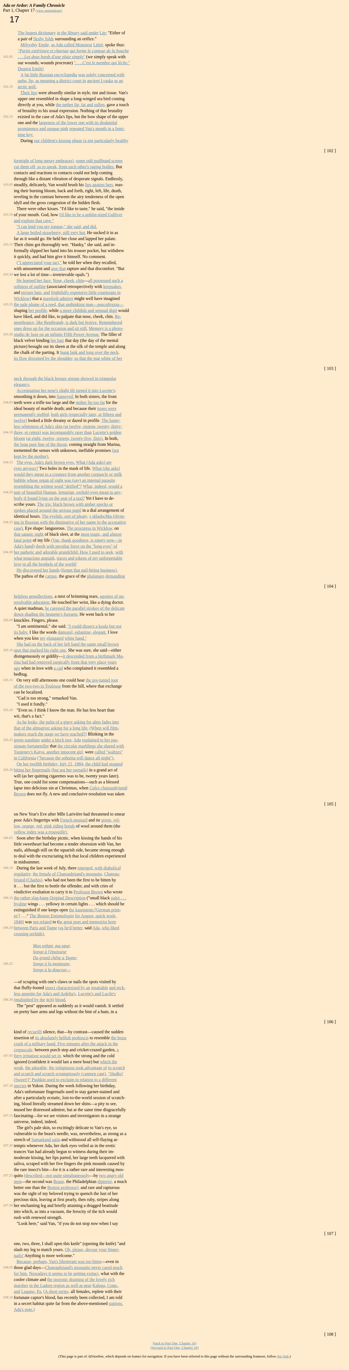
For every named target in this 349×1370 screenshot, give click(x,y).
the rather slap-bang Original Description (50, 898)
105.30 (8, 770)
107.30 (8, 1205)
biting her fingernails (32, 770)
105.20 (8, 710)
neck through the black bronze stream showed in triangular (65, 378)
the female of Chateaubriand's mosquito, (68, 874)
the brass (118, 1037)
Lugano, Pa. (31, 1291)
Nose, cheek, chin (68, 280)
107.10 (8, 1085)
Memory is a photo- (106, 328)
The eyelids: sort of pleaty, (65, 516)
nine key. (26, 134)
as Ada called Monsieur (71, 44)
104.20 (8, 492)
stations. (116, 1303)
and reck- (117, 987)
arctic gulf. (27, 86)
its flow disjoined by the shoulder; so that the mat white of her (68, 358)
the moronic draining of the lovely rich (81, 1279)
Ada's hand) (24, 546)
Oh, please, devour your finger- (92, 1249)
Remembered (110, 322)
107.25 (8, 1175)
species (20, 1085)
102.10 (8, 86)
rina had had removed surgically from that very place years (65, 662)
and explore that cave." (34, 220)
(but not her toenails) (70, 770)
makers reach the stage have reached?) (50, 734)
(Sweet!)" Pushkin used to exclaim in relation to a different (65, 1079)
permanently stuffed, (32, 414)
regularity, (23, 874)
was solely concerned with (101, 74)
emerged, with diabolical (99, 868)
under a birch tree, (57, 740)
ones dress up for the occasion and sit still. (51, 328)
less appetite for (27, 993)
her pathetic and (28, 552)
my (42, 638)
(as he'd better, (70, 927)
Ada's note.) (24, 1309)
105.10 (8, 650)
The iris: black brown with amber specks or (75, 504)
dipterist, (105, 1181)
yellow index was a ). (41, 832)
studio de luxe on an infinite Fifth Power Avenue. (57, 334)
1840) (19, 922)
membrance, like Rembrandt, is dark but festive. (56, 322)
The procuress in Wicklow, (90, 528)
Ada (77, 740)
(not (115, 450)
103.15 (8, 244)
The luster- (110, 420)
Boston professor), (63, 1187)
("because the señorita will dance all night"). (76, 758)
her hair (57, 340)
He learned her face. (34, 280)
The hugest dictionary (37, 32)
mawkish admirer (58, 298)
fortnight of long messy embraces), (44, 160)
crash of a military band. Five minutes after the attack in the (66, 1043)
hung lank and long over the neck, (89, 352)
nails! (19, 1255)
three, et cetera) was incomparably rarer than (53, 432)
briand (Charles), (28, 880)
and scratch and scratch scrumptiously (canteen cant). (60, 1073)
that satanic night (29, 534)
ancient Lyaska (100, 80)
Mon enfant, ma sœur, (52, 945)
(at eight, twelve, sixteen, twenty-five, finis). (65, 438)
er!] (17, 916)
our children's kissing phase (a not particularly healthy (81, 140)
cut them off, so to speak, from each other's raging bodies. (64, 166)
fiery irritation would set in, (38, 1055)
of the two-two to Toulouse (37, 686)
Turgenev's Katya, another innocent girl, (49, 752)
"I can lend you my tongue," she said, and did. (57, 226)
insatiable (99, 987)
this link (282, 1356)
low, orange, (24, 826)
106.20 (8, 927)
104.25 (8, 522)
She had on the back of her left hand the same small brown (68, 644)
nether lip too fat (90, 402)
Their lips (28, 92)
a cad (58, 668)
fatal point (23, 540)
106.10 (8, 868)
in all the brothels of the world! (49, 564)
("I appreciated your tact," (39, 262)
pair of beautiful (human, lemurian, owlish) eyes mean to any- (68, 492)
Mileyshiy (28, 44)
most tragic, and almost (101, 534)
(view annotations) (49, 10)
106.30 (8, 999)
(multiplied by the (29, 999)
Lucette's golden (107, 432)
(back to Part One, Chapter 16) (174, 1343)
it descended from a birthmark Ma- (93, 656)
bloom (19, 438)
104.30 (8, 552)
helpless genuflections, (34, 596)
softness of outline (30, 286)
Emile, (44, 44)
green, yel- (110, 820)
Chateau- (112, 874)
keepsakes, (112, 286)
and (17, 1291)
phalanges (95, 576)
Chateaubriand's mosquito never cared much (83, 1267)
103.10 (8, 214)
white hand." (76, 638)
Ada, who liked (105, 927)
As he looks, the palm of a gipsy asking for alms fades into (68, 722)
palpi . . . (118, 898)
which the (108, 1061)
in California (25, 758)
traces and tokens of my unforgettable (89, 558)
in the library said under (78, 32)
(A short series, (56, 1291)
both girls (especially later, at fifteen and (86, 414)
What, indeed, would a (102, 486)
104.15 (8, 462)
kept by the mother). (31, 456)
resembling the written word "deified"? (48, 486)
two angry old (111, 1175)
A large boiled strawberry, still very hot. (51, 232)
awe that (58, 268)
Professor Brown (88, 892)
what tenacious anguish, (35, 558)
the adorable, (36, 1067)
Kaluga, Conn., (105, 1285)
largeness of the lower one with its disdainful (78, 122)
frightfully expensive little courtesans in (86, 292)
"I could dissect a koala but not (95, 626)
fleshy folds (43, 38)
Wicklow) (22, 298)
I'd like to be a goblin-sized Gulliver (90, 214)
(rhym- (118, 516)
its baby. (21, 632)
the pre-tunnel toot (102, 680)
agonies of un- (112, 596)
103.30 (8, 334)
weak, (19, 1067)
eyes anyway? (26, 468)
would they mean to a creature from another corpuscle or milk (68, 474)
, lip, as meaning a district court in (56, 80)
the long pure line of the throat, (41, 444)
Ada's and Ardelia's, (59, 993)
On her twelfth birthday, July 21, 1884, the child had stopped (70, 764)
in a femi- (116, 128)
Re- (118, 316)
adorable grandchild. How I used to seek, (78, 552)
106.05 (8, 838)
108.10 (8, 1297)
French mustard (74, 820)
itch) (50, 999)
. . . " (51, 56)
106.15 (8, 898)
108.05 (8, 1267)
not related (42, 922)
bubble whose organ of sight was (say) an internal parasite (64, 480)
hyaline (20, 904)
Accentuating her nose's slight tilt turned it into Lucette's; (66, 390)
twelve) (20, 420)
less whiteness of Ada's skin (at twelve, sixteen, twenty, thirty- (68, 426)
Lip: (103, 32)
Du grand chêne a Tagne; (55, 957)
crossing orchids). (29, 933)
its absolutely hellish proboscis (62, 1037)
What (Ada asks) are (94, 462)
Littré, (98, 44)
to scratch (116, 1067)
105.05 (8, 620)
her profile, (38, 310)
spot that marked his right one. (40, 650)
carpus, (51, 576)
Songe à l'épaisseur (50, 951)
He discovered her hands (38, 570)
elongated (55, 638)
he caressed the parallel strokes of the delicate (85, 608)
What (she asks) (106, 468)
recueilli (35, 1031)
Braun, (59, 1181)
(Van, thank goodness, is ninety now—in (86, 540)
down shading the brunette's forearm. (46, 614)
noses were (106, 408)
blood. (60, 999)
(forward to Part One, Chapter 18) (174, 1348)
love (18, 564)
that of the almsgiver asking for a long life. (51, 728)
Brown (20, 794)
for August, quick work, (95, 916)
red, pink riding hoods (55, 826)
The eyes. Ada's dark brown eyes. (46, 462)
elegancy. (22, 384)
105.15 (8, 680)
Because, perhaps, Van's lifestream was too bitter (59, 1261)
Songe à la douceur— (52, 969)
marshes (21, 1285)
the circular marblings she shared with (91, 746)
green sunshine (27, 740)
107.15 (8, 1115)
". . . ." (102, 62)
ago (17, 668)
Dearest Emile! (31, 68)
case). (19, 528)
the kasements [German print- (95, 910)
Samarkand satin (45, 1139)
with (119, 552)
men (18, 1181)
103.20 (8, 274)
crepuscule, (24, 1049)
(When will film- (104, 728)
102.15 (8, 116)
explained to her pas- (100, 740)
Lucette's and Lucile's (97, 993)
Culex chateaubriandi (108, 788)
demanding (115, 576)
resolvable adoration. (32, 602)
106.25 (8, 963)
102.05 (8, 56)
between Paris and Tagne (35, 927)
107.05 (8, 1055)
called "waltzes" (109, 752)
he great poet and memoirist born (87, 922)
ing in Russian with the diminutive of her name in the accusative (70, 522)
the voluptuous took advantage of (78, 1067)
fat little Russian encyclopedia (51, 74)
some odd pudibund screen (99, 160)
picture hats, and (35, 292)
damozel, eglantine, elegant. (82, 632)
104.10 (8, 432)
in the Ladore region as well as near (60, 1285)
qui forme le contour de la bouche (99, 50)
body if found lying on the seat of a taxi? (49, 498)
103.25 (8, 304)
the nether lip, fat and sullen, (81, 104)
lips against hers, (99, 184)
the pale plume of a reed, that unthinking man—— (69, 304)
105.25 (8, 740)
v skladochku (100, 516)
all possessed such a (105, 280)
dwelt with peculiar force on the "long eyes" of (76, 546)
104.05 (8, 402)
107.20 (8, 1145)
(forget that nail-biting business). (89, 570)
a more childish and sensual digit (88, 310)
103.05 (8, 184)
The (51, 916)
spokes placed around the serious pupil (48, 510)
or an (118, 80)
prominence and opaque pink (43, 128)
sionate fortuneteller (31, 746)
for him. (21, 1273)
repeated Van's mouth (88, 128)
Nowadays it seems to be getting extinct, (64, 1273)
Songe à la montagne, (52, 963)
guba (22, 80)
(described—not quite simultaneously (56, 1175)
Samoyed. (65, 396)
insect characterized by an (67, 987)
